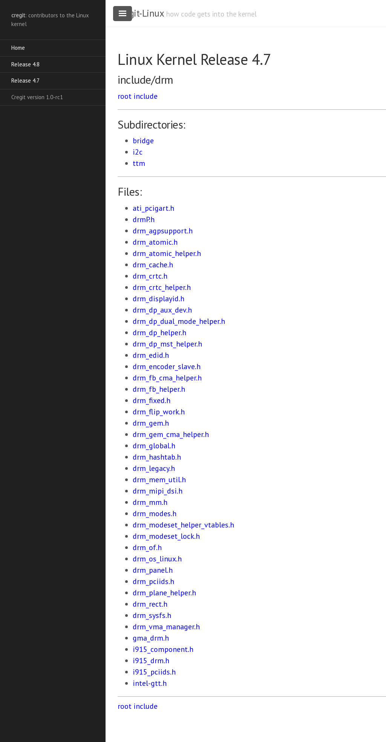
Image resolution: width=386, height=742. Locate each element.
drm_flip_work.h (159, 412)
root (125, 96)
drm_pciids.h (153, 581)
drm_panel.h (153, 570)
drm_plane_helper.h (164, 593)
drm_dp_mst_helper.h (167, 344)
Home (18, 47)
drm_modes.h (154, 513)
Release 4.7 (25, 80)
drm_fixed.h (151, 400)
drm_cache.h (153, 265)
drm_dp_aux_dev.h (162, 310)
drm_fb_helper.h (159, 389)
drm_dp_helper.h (159, 332)
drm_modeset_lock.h (166, 536)
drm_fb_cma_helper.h (167, 378)
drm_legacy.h (154, 468)
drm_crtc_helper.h (162, 287)
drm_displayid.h (158, 299)
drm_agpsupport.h (163, 231)
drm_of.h (147, 547)
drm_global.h (154, 446)
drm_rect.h (150, 604)
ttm (139, 163)
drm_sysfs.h (152, 615)
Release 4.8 (25, 64)
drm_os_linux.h (157, 559)
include (145, 96)
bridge (143, 141)
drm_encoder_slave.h (167, 366)
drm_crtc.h (150, 276)
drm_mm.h (150, 502)
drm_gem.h (151, 423)
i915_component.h (163, 649)
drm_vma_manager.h (166, 627)
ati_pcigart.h (153, 208)
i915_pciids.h (154, 672)
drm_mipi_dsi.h (157, 491)
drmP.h (144, 219)
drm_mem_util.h (159, 479)
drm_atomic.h (155, 242)
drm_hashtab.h (157, 457)
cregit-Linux (141, 13)
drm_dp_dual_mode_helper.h (179, 321)
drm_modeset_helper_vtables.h (183, 525)
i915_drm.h (151, 660)
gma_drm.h (151, 638)
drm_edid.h (151, 355)
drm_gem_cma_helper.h (171, 434)
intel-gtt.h (150, 683)
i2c (137, 152)
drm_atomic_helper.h (167, 253)
